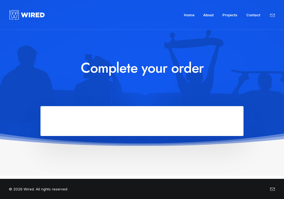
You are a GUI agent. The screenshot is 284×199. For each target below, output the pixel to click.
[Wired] (27, 15)
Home (189, 15)
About (208, 15)
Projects (229, 15)
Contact (253, 15)
